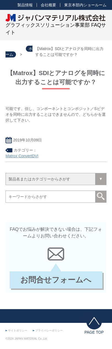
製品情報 (25, 5)
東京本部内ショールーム (85, 5)
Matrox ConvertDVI (22, 156)
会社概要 (48, 5)
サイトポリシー (17, 330)
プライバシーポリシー (49, 330)
